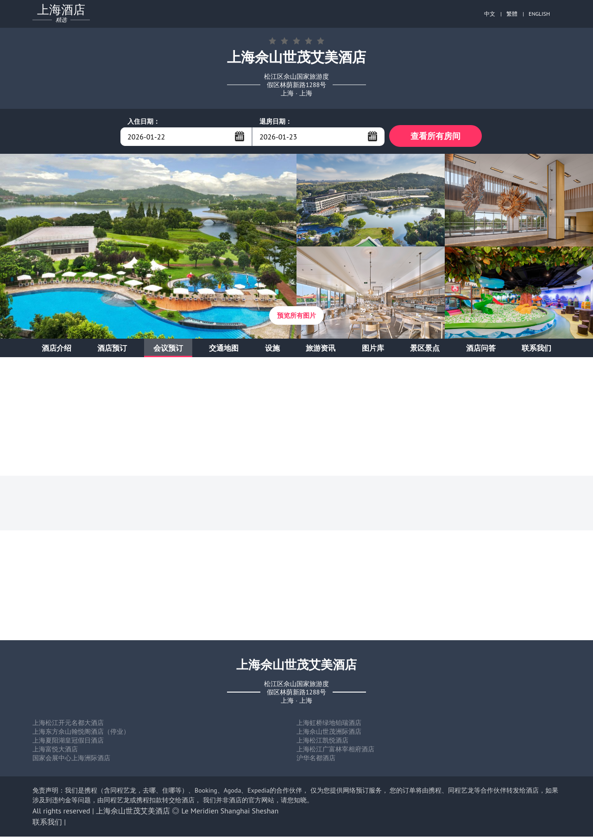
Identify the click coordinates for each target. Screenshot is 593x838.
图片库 (373, 349)
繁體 (511, 13)
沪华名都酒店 (315, 759)
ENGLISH (539, 13)
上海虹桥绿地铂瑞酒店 (328, 724)
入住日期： (143, 121)
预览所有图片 (296, 317)
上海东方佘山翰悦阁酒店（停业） (81, 733)
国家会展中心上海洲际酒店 (71, 759)
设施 (272, 349)
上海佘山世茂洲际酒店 (328, 733)
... (239, 136)
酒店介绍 (56, 349)
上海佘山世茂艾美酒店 (133, 812)
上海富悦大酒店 (55, 750)
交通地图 (224, 349)
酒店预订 (112, 349)
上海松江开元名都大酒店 (68, 724)
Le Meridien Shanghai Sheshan (230, 812)
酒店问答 (481, 349)
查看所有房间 (435, 136)
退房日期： (275, 121)
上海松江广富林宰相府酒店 (335, 750)
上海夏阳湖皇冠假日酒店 (68, 741)
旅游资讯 (320, 349)
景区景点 (425, 349)
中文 (489, 13)
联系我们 (536, 349)
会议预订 (168, 349)
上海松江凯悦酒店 (322, 741)
